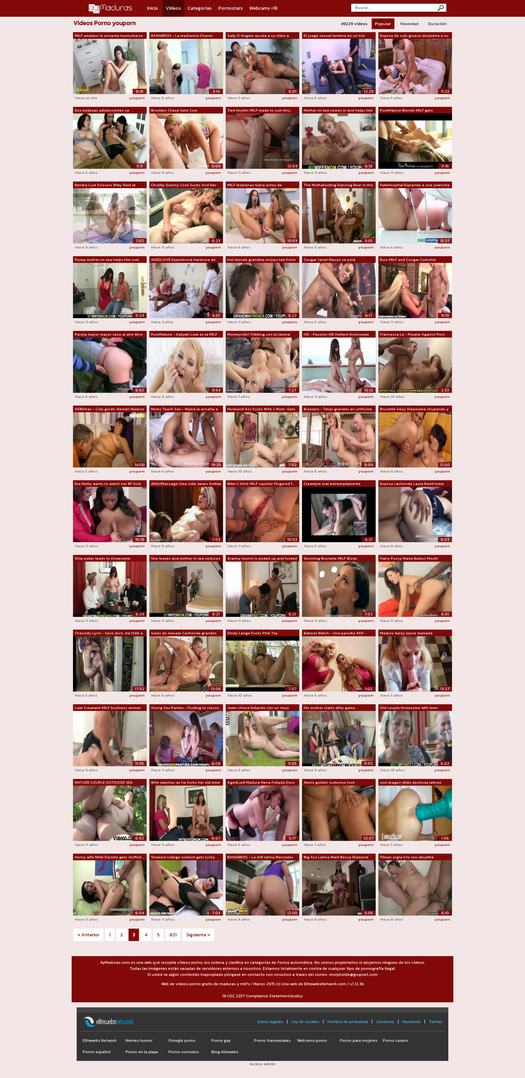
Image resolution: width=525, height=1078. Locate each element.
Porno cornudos (183, 1052)
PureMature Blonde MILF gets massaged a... (406, 110)
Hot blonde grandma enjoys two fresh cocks (261, 260)
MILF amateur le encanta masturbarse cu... (109, 36)
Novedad (409, 23)
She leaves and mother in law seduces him (185, 559)
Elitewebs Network (100, 1040)
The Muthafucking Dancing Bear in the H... (338, 185)
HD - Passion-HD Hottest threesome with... (336, 335)
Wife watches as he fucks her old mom (185, 782)
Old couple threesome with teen (409, 707)
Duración (437, 23)
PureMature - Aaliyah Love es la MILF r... (184, 335)
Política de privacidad (347, 1022)
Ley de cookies (305, 1022)
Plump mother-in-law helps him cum (107, 259)
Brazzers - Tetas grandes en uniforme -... (338, 409)
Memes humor (139, 1040)
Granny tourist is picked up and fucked (262, 558)
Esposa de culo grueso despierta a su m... (414, 36)
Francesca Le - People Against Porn (412, 334)
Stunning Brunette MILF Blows (330, 558)
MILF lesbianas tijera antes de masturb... (254, 185)
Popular (383, 23)
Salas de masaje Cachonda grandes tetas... (184, 633)
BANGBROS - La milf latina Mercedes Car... (260, 857)
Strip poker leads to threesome (102, 558)
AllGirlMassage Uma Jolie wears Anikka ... (186, 484)
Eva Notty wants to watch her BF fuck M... (108, 484)
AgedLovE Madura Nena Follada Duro (261, 782)
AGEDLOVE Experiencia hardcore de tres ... (183, 260)
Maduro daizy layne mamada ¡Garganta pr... (406, 633)
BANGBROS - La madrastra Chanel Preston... (182, 36)
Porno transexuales (272, 1040)
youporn (137, 97)
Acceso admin (262, 1064)
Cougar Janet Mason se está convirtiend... (329, 260)
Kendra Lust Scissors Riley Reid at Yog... (105, 185)
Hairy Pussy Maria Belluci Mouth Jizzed (409, 559)
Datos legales (270, 1022)
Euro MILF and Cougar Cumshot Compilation (408, 260)
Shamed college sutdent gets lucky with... (183, 857)
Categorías (200, 8)
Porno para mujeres (358, 1040)
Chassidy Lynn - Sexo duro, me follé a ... (109, 633)
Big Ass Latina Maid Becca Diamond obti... (336, 857)
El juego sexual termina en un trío (334, 35)
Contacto (385, 1022)
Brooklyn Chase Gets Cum (174, 110)
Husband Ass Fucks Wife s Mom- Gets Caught (261, 409)
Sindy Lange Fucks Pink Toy (252, 633)
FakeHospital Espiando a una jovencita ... (415, 185)
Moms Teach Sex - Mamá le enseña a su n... (184, 409)
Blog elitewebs (224, 1052)
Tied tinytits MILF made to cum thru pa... (258, 110)
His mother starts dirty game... (330, 707)
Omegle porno (182, 1040)
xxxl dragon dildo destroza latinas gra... (411, 783)
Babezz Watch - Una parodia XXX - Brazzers (335, 633)
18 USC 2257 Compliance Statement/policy (262, 996)
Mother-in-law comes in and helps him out (338, 110)
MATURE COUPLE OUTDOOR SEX (104, 782)
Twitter (435, 1022)
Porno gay (221, 1040)
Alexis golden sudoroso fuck (329, 782)
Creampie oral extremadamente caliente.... (332, 484)
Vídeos (173, 8)
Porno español (96, 1052)
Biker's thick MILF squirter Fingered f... (260, 483)
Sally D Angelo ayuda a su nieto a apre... (258, 36)
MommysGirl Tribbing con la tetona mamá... (258, 335)
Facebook (411, 1022)
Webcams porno (312, 1040)
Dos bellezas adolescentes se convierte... (102, 110)
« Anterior (88, 934)
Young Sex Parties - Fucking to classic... (186, 707)
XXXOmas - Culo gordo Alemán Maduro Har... (109, 409)
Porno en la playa (142, 1052)
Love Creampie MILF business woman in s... (108, 708)
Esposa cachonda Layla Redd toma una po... (412, 484)
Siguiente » (198, 934)
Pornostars (230, 8)
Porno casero (395, 1040)
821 (172, 934)
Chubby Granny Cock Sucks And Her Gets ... (183, 185)
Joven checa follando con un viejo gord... (258, 708)
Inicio (152, 8)
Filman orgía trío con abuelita (407, 857)
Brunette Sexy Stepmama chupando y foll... (414, 409)
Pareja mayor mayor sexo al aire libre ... (109, 335)
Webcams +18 (263, 8)
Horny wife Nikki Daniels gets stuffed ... (109, 857)
